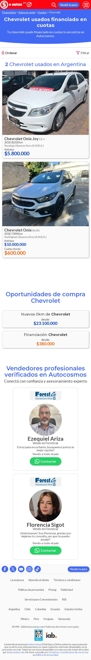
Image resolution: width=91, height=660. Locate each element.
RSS (64, 599)
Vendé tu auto (68, 4)
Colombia (40, 609)
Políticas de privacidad (31, 589)
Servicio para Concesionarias (41, 599)
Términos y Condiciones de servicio (68, 652)
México (25, 619)
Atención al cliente (38, 580)
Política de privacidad (47, 655)
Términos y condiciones (66, 580)
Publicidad (67, 589)
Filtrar (82, 53)
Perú (36, 619)
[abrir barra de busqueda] (53, 5)
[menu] (86, 4)
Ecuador (55, 609)
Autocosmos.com (15, 652)
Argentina (14, 609)
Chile (27, 609)
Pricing (52, 589)
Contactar (45, 461)
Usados (42, 12)
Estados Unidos (73, 609)
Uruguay (48, 619)
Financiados (9, 12)
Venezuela (64, 619)
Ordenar (9, 53)
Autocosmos (34, 644)
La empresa (17, 580)
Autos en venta (26, 12)
